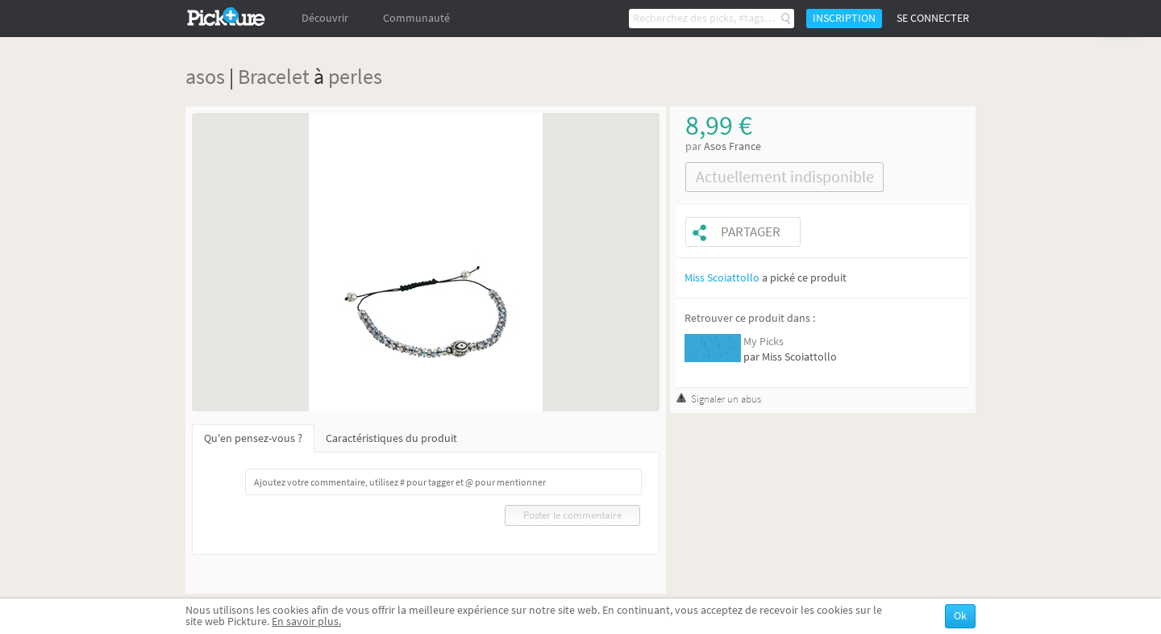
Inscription (844, 18)
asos (205, 76)
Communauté (416, 18)
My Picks (763, 341)
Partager (750, 232)
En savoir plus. (306, 621)
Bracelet (274, 76)
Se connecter (933, 18)
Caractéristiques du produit (391, 438)
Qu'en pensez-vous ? (253, 438)
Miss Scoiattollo (722, 278)
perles (355, 76)
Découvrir (325, 18)
